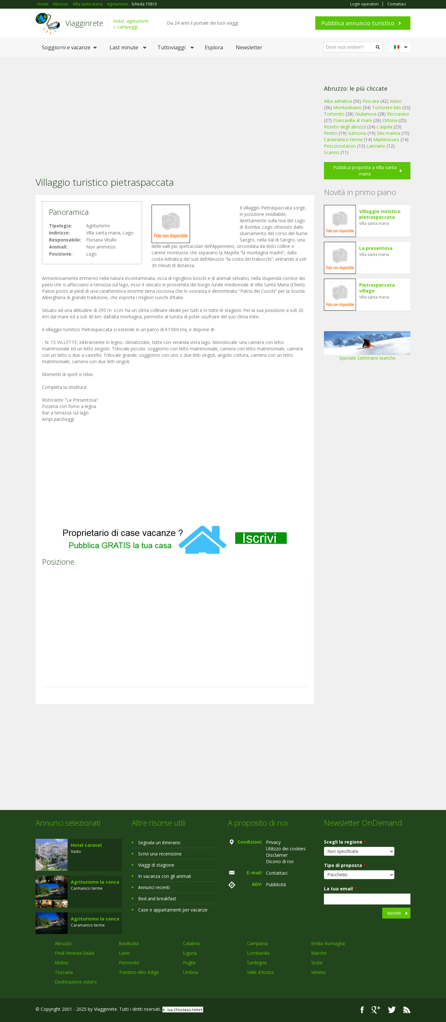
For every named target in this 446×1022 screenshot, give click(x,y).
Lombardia (258, 953)
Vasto (395, 101)
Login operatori (364, 4)
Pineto (330, 133)
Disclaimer (277, 855)
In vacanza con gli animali (164, 876)
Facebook (362, 1010)
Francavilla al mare (352, 120)
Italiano (401, 47)
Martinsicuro (386, 139)
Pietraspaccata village (377, 288)
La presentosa (375, 248)
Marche (319, 953)
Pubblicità (276, 884)
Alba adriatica (338, 101)
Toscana (64, 972)
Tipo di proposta (345, 865)
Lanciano (376, 146)
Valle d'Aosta (260, 972)
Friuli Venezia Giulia (74, 953)
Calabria (191, 943)
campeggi (127, 27)
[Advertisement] (175, 108)
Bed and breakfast (157, 898)
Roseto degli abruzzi (345, 127)
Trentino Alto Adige (139, 972)
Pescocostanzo (340, 146)
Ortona (390, 120)
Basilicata (129, 943)
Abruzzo (63, 943)
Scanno (331, 152)
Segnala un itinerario (159, 842)
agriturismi (137, 21)
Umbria (190, 972)
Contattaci (396, 4)
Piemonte (129, 963)
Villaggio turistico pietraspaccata (380, 214)
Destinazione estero (76, 982)
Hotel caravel (86, 845)
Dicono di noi (279, 861)
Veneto (318, 972)
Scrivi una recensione (160, 854)
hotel (118, 21)
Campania (257, 943)
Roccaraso (398, 114)
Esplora (214, 47)
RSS (406, 1010)
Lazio (124, 953)
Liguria (190, 953)
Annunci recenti (154, 887)
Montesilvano (347, 107)
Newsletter (249, 47)
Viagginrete (84, 23)
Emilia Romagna (328, 943)
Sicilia (316, 963)
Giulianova (365, 114)
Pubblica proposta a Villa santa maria (365, 170)
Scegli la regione (345, 842)
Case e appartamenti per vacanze (173, 910)
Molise (62, 963)
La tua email (340, 889)
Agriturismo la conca (95, 882)
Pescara (370, 101)
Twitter (392, 1010)
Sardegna (257, 963)
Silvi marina (388, 133)
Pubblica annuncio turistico (357, 23)
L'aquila (384, 127)
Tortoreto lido (386, 107)
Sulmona (357, 133)
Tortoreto (334, 114)
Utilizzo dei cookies (286, 849)
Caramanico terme (343, 139)
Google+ (376, 1010)
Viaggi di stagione (156, 865)
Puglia (189, 963)
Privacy (273, 842)
